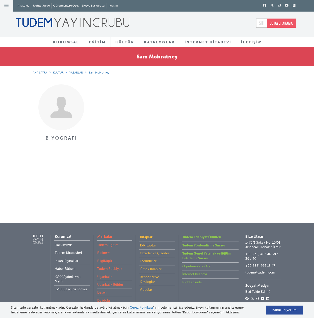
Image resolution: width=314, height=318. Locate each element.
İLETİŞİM (251, 42)
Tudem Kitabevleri (68, 244)
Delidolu (103, 292)
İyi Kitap (103, 299)
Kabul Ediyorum (284, 310)
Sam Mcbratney (99, 72)
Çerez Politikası (141, 307)
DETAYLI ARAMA (281, 23)
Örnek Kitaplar (151, 260)
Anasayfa (23, 5)
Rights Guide (41, 5)
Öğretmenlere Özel (65, 5)
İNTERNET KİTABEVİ (207, 42)
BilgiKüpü (104, 252)
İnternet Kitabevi (194, 265)
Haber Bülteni (65, 260)
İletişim (113, 5)
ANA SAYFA (40, 72)
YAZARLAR (76, 72)
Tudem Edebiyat (109, 260)
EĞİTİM (97, 42)
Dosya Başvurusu (93, 5)
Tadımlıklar (148, 252)
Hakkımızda (64, 236)
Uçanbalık (104, 268)
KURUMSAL (66, 42)
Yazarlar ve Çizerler (154, 244)
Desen (102, 284)
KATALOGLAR (159, 42)
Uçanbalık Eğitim (110, 276)
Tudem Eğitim (107, 236)
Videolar (146, 281)
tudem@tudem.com (260, 263)
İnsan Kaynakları (67, 252)
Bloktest (103, 244)
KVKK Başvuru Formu (71, 280)
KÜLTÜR (124, 42)
